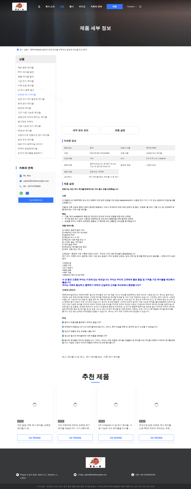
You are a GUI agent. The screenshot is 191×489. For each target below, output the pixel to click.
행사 (71, 6)
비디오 (82, 6)
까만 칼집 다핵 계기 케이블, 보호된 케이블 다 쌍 (34, 426)
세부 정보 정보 (80, 130)
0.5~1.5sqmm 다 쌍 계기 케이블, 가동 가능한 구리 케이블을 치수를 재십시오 (115, 427)
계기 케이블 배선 (94, 357)
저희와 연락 (96, 6)
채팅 (115, 6)
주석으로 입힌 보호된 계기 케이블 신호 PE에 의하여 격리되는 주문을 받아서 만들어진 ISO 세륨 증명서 (155, 427)
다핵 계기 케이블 (112, 357)
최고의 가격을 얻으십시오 (134, 117)
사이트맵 (40, 486)
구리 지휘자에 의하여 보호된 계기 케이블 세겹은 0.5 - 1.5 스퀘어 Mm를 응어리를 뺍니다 (74, 427)
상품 (62, 6)
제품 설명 (120, 130)
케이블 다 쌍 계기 (75, 357)
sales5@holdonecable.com (36, 181)
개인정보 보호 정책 (54, 486)
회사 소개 (50, 6)
